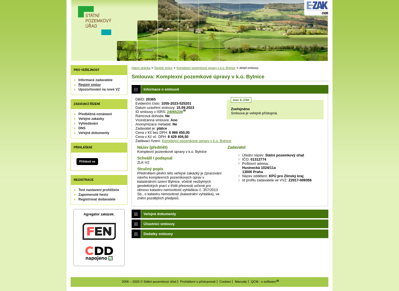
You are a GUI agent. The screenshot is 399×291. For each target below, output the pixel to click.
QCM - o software (263, 281)
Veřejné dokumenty (93, 133)
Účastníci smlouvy (159, 224)
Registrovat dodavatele (97, 199)
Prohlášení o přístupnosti (197, 281)
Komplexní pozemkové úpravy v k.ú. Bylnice (206, 67)
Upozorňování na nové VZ (99, 89)
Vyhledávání (88, 123)
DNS (82, 128)
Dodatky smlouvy (158, 234)
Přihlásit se (87, 161)
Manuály (241, 281)
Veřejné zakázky (91, 119)
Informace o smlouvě (161, 89)
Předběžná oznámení (95, 114)
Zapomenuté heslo (93, 195)
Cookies (225, 281)
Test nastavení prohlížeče (98, 190)
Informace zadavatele (95, 80)
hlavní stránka (141, 67)
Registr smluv (89, 85)
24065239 (175, 112)
